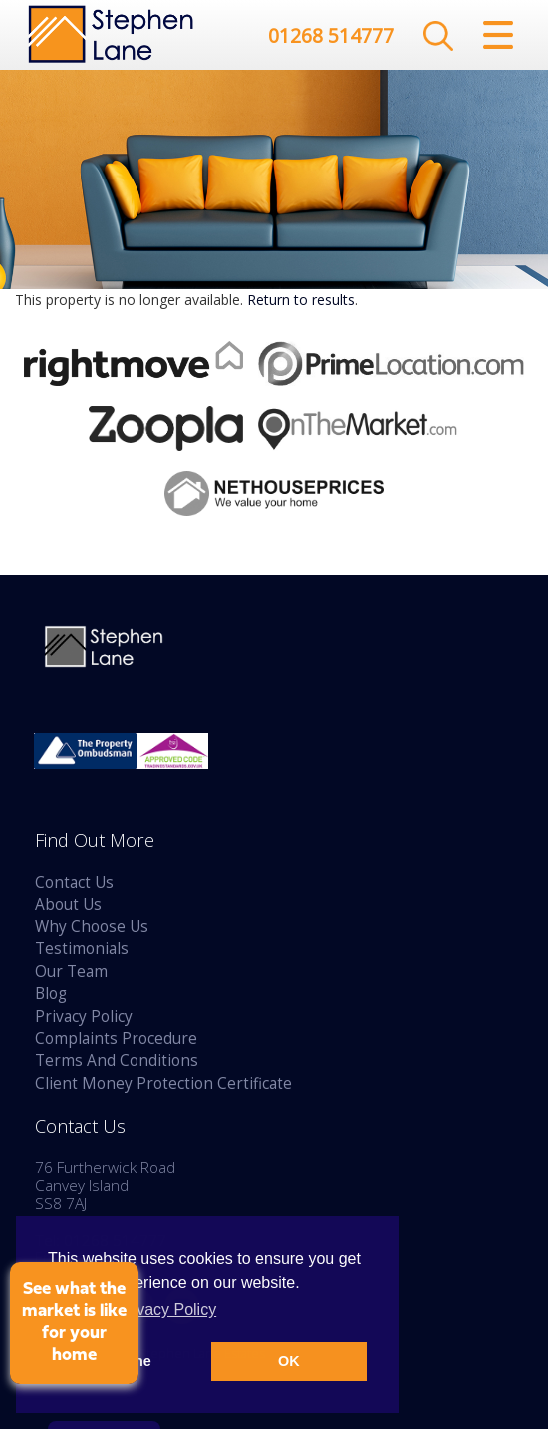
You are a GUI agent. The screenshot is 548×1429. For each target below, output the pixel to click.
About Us (68, 904)
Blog (51, 993)
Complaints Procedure (116, 1038)
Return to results (301, 299)
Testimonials (82, 948)
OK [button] (289, 1361)
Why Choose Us (91, 926)
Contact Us (74, 882)
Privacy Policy (84, 1016)
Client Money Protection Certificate (163, 1083)
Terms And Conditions (116, 1060)
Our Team (71, 971)
